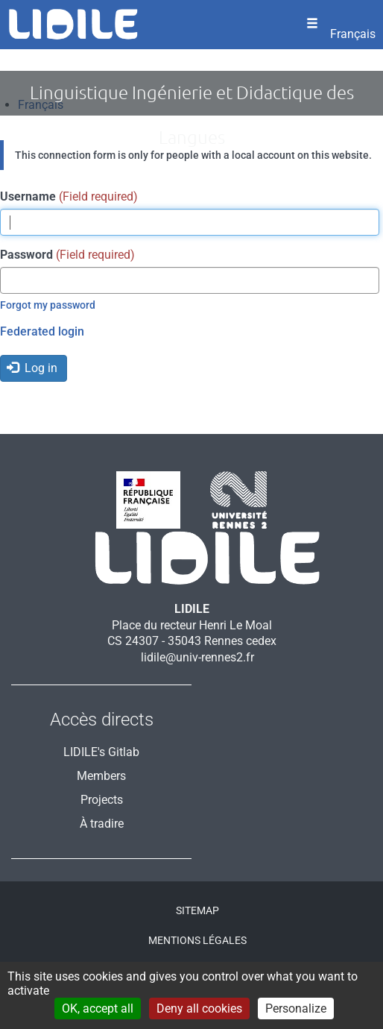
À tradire (102, 823)
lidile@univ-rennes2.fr (197, 657)
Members (101, 776)
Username (28, 196)
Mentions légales (197, 940)
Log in (32, 368)
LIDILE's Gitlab (101, 752)
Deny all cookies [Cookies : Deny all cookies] (199, 1008)
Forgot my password (47, 305)
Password (26, 255)
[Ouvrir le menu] (312, 24)
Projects (101, 800)
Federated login (42, 331)
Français (353, 34)
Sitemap (197, 910)
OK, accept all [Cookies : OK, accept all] (97, 1008)
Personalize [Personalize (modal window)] (295, 1008)
